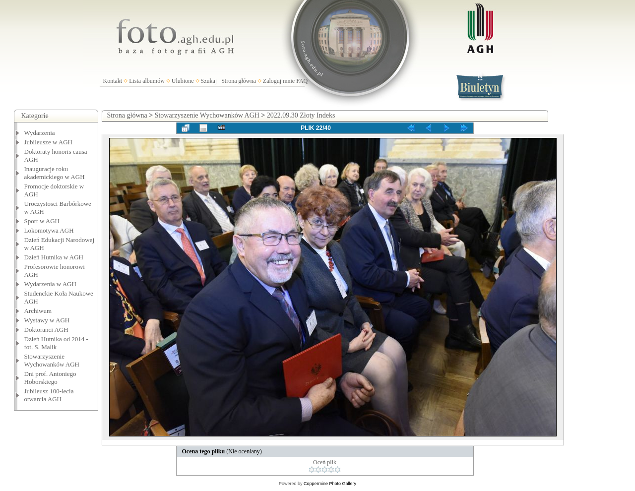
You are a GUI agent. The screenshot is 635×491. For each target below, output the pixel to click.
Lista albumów (147, 80)
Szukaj (209, 80)
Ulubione (183, 80)
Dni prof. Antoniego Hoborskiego (50, 377)
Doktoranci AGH (46, 329)
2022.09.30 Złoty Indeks (301, 115)
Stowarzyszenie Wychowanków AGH (52, 360)
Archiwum (38, 310)
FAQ (302, 80)
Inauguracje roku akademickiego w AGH (54, 173)
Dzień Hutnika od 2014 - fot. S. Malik (56, 343)
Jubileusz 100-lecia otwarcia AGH (49, 395)
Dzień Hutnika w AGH (54, 257)
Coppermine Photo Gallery (330, 483)
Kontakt (113, 80)
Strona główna (238, 80)
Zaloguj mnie (279, 80)
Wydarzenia (39, 132)
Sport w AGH (42, 221)
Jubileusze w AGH (48, 142)
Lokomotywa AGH (49, 230)
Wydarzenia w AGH (50, 284)
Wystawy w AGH (47, 320)
